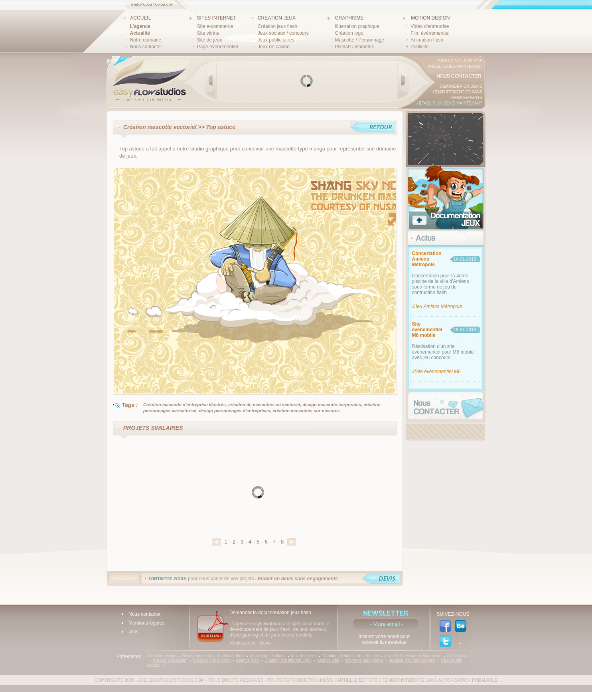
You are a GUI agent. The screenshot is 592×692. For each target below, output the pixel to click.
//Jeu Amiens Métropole (437, 306)
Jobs (133, 632)
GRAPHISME (349, 18)
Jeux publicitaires (276, 40)
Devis (266, 643)
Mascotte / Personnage (359, 40)
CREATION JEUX (277, 18)
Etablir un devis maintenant (450, 103)
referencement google (364, 660)
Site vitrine (208, 33)
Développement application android (213, 656)
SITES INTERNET (216, 18)
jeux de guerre (304, 656)
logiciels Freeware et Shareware (413, 656)
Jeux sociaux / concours (283, 33)
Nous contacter (146, 46)
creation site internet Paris (412, 660)
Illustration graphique (357, 26)
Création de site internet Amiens (350, 656)
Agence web (328, 660)
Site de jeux (209, 40)
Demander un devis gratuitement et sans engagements (457, 92)
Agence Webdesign (170, 660)
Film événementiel (429, 33)
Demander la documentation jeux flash (270, 612)
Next (403, 80)
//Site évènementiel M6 (436, 371)
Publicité (419, 46)
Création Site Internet (212, 660)
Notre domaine (146, 40)
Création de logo (161, 656)
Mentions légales (146, 623)
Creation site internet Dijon (288, 660)
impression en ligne (268, 656)
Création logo (349, 33)
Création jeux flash (277, 26)
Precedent (216, 542)
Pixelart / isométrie (354, 46)
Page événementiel (217, 46)
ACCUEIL (140, 18)
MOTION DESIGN (430, 18)
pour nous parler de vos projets (263, 578)
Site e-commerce (215, 26)
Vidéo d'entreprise (429, 26)
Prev (211, 80)
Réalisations (242, 643)
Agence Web (247, 660)
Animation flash (426, 40)
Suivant (291, 542)
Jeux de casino (274, 46)
